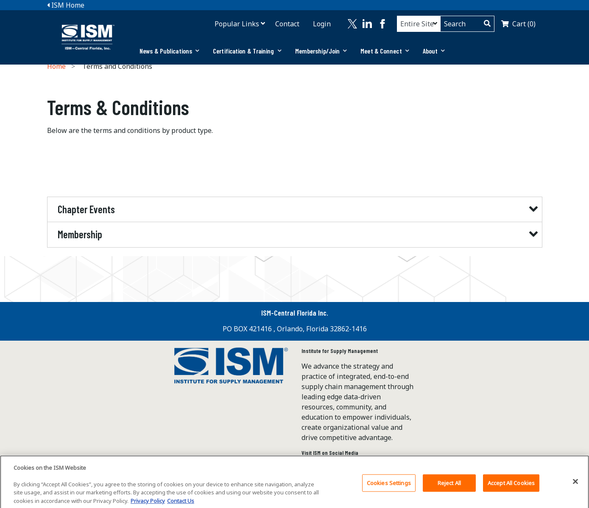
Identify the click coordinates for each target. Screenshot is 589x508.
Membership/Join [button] (321, 51)
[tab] (169, 51)
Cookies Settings (389, 487)
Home (56, 66)
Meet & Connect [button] (384, 51)
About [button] (434, 51)
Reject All (449, 487)
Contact (287, 23)
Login (322, 23)
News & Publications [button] (169, 51)
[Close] (575, 485)
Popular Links (237, 23)
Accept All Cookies (511, 487)
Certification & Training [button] (247, 51)
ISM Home (65, 5)
